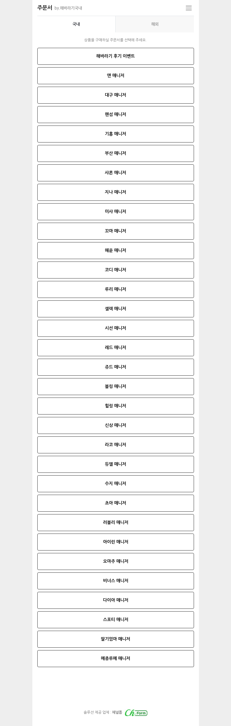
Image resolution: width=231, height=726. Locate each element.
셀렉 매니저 (115, 309)
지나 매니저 (115, 192)
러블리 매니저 (115, 522)
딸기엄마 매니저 (115, 639)
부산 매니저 (115, 153)
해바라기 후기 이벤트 (115, 56)
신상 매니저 (115, 425)
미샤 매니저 (115, 211)
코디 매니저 (115, 270)
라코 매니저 (115, 445)
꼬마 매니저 (115, 231)
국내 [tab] (76, 24)
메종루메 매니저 (115, 658)
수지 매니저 (115, 483)
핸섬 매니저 (115, 114)
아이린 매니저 (115, 542)
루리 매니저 (115, 289)
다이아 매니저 (115, 600)
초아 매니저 (115, 503)
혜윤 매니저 (115, 250)
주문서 (59, 7)
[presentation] (76, 24)
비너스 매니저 (115, 581)
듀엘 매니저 (115, 464)
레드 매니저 (115, 347)
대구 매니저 (115, 95)
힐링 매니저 (115, 406)
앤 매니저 (115, 75)
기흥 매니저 (115, 134)
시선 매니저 (115, 328)
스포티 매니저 (115, 619)
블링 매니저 (115, 386)
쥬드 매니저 (115, 367)
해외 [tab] (155, 24)
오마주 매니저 (115, 561)
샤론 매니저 (115, 173)
